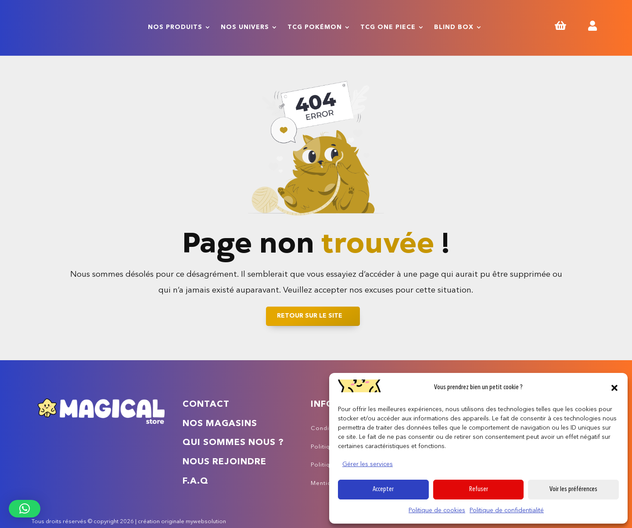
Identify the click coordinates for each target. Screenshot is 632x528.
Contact (206, 404)
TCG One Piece (388, 27)
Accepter (383, 489)
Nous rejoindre (224, 462)
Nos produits (175, 27)
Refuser (478, 489)
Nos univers (245, 27)
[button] (614, 387)
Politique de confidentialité (507, 510)
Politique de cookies (437, 510)
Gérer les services (367, 464)
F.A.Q (195, 481)
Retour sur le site (309, 316)
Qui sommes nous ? (233, 442)
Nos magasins (220, 424)
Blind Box (454, 27)
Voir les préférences (573, 489)
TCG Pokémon (314, 27)
